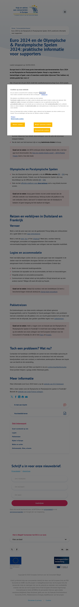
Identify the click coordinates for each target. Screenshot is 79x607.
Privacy (13, 117)
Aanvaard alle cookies (42, 130)
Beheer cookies (18, 124)
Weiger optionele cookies (43, 124)
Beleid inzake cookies (17, 118)
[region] (39, 109)
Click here (42, 92)
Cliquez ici (44, 94)
